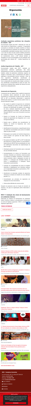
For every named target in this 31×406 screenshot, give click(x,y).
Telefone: (7, 376)
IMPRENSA (5, 386)
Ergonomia (15, 10)
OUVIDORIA (5, 389)
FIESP (18, 0)
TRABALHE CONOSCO (7, 384)
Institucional (14, 394)
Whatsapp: (8, 377)
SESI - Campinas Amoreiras (9, 372)
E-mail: (8, 379)
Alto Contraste (28, 3)
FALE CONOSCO (6, 381)
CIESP (22, 0)
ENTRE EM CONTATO (6, 209)
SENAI (29, 0)
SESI (25, 0)
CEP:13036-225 (19, 374)
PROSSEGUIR (15, 403)
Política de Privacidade (9, 399)
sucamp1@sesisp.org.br (10, 379)
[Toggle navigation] (28, 5)
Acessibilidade (21, 3)
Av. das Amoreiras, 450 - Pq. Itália (12, 374)
